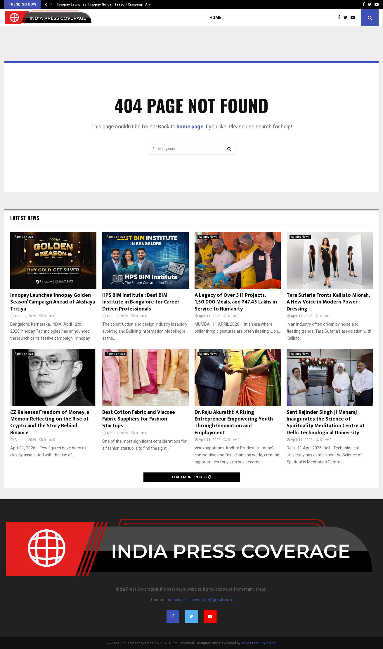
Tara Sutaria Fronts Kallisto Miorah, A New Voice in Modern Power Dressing (328, 302)
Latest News (24, 218)
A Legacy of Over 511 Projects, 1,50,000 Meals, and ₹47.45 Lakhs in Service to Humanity (236, 302)
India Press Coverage (258, 643)
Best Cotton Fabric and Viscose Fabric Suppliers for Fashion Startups (138, 419)
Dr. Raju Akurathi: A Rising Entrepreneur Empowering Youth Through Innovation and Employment (234, 422)
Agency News (24, 236)
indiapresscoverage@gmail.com (202, 599)
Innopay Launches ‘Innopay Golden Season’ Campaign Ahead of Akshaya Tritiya (52, 302)
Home (215, 17)
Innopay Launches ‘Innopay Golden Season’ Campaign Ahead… (108, 4)
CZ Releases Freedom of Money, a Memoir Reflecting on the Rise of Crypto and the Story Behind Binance (49, 422)
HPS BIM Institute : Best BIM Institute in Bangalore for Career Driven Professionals (140, 302)
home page (189, 126)
